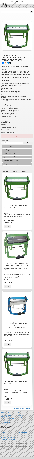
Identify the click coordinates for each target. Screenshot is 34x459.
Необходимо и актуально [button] (11, 150)
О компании (21, 415)
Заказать (29, 142)
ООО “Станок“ (5, 413)
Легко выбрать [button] (8, 146)
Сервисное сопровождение (8, 439)
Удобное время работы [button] (10, 157)
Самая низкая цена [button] (9, 153)
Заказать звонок (6, 430)
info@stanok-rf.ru (5, 423)
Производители (22, 434)
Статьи (20, 417)
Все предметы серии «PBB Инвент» (22, 408)
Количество (4, 140)
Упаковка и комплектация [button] (11, 160)
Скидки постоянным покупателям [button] (13, 164)
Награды (20, 420)
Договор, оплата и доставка (8, 437)
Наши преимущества (6, 434)
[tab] (17, 146)
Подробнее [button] (7, 226)
